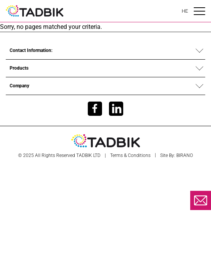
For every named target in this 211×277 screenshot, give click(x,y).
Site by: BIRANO (176, 155)
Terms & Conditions (130, 155)
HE (185, 11)
